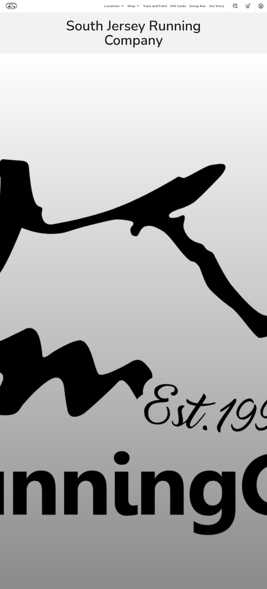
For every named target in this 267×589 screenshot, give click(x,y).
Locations (112, 6)
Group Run (197, 6)
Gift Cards (178, 6)
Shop (131, 6)
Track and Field (155, 6)
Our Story (216, 6)
